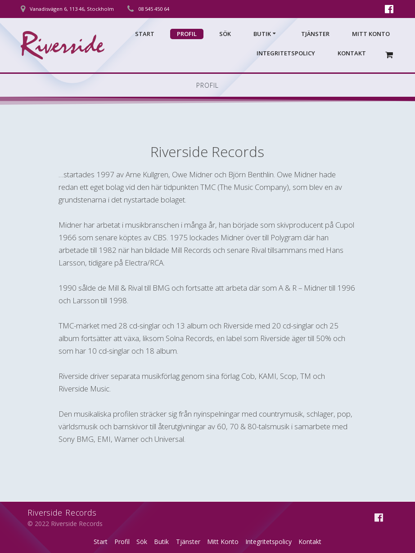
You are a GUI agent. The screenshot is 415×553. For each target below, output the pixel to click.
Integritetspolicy (286, 53)
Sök (225, 34)
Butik (262, 34)
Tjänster (315, 34)
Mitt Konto (371, 34)
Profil (187, 34)
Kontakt (352, 53)
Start (144, 34)
